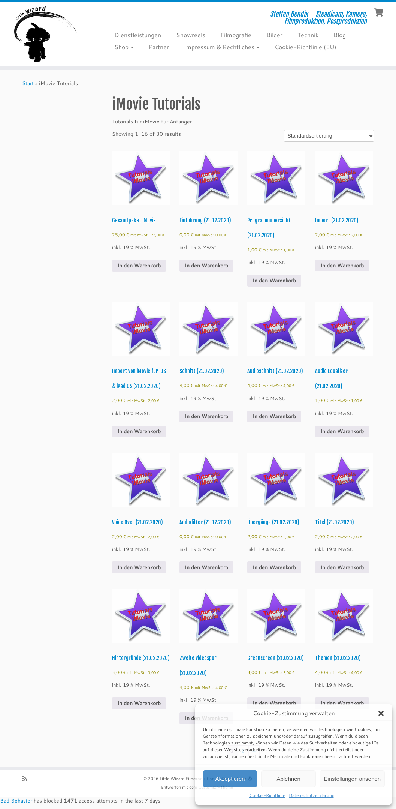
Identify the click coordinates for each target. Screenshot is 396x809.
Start (28, 83)
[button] (381, 713)
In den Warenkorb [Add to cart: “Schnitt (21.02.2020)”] (206, 416)
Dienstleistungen (137, 34)
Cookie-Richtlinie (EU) (305, 46)
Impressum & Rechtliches (222, 46)
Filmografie (235, 34)
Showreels (190, 34)
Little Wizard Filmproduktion (187, 779)
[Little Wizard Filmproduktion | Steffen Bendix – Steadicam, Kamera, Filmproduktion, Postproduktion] (46, 34)
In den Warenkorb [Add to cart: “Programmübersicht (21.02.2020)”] (274, 280)
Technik (307, 34)
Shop (124, 46)
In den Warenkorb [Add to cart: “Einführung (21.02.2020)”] (206, 265)
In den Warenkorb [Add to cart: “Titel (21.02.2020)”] (342, 567)
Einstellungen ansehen (352, 779)
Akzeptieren (230, 779)
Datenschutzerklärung (312, 795)
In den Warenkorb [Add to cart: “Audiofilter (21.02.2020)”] (206, 567)
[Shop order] (329, 136)
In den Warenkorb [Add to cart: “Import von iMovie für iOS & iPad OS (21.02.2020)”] (139, 431)
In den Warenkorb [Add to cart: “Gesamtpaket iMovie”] (139, 265)
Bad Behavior (16, 800)
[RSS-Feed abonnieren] (27, 779)
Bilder (274, 34)
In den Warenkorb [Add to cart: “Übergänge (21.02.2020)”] (274, 567)
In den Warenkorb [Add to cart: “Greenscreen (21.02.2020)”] (274, 703)
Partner (159, 46)
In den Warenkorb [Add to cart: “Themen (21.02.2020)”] (342, 703)
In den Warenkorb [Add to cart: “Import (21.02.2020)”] (342, 265)
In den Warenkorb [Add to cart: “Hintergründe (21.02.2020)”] (139, 703)
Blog (339, 34)
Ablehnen (288, 779)
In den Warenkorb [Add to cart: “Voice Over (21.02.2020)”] (139, 567)
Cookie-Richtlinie (267, 795)
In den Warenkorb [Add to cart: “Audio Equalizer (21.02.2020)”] (342, 431)
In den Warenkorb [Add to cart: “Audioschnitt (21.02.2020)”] (274, 416)
